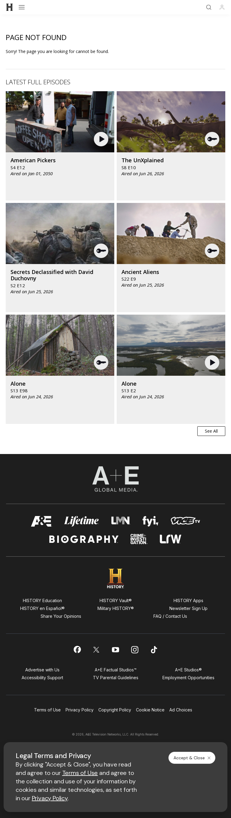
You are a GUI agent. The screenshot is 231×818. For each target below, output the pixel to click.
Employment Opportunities (188, 677)
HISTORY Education (42, 600)
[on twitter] (96, 649)
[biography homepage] (84, 539)
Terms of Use (47, 709)
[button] (101, 139)
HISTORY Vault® (116, 600)
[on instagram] (134, 649)
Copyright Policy (114, 709)
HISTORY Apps (188, 600)
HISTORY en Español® (42, 608)
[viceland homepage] (185, 521)
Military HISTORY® (115, 608)
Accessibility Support (42, 677)
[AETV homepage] (41, 521)
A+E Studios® (188, 669)
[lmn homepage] (121, 521)
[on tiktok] (154, 649)
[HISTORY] (9, 7)
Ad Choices (180, 709)
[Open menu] (21, 7)
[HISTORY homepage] (115, 578)
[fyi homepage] (151, 521)
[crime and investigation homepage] (139, 539)
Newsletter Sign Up (188, 608)
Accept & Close (192, 757)
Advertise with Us (42, 669)
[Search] (209, 7)
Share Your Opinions (61, 616)
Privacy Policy (80, 709)
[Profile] (222, 7)
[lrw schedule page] (171, 539)
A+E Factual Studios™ (116, 669)
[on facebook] (77, 649)
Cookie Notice (150, 709)
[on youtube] (115, 649)
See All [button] (211, 431)
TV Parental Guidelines (115, 677)
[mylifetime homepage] (81, 521)
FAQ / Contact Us (170, 616)
